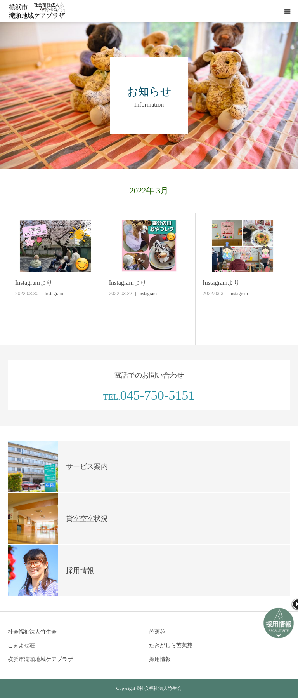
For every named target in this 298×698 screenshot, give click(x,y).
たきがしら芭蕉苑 (170, 645)
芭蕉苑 (157, 632)
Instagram (54, 293)
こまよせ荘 (21, 645)
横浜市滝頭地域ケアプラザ (40, 659)
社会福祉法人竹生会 (32, 632)
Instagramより (33, 282)
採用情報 (160, 659)
